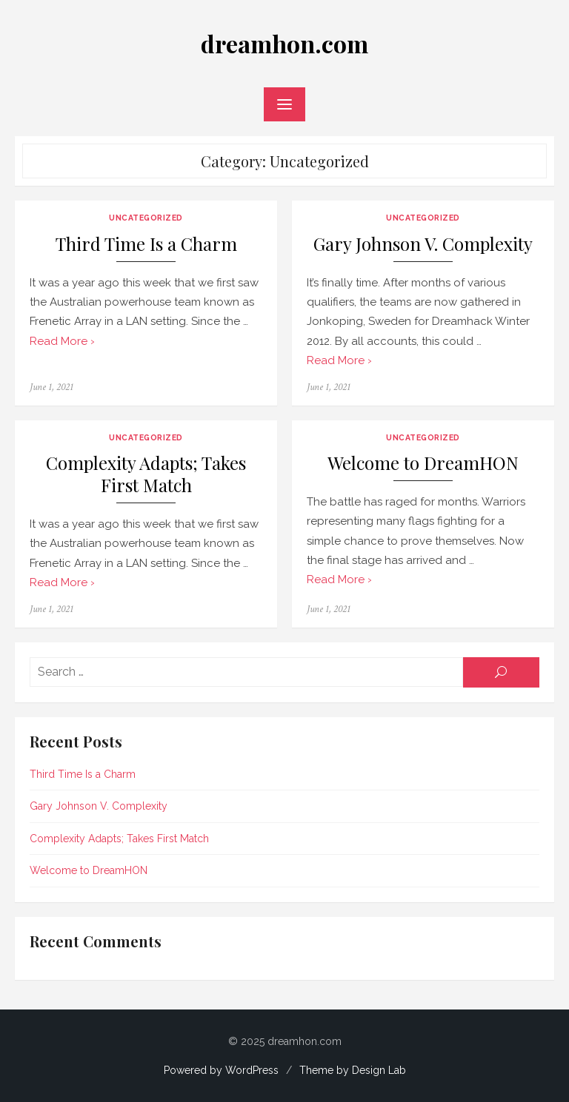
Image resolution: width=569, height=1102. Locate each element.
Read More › (62, 341)
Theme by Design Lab (352, 1070)
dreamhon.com (284, 43)
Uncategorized (146, 217)
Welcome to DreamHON (423, 462)
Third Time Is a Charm (146, 243)
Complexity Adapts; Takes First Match (146, 474)
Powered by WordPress (221, 1070)
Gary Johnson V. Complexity (423, 243)
